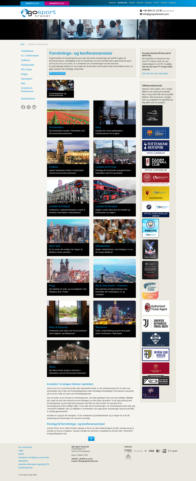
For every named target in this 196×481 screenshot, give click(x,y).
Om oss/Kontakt (25, 447)
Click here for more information (155, 73)
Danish (132, 3)
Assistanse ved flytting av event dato (33, 457)
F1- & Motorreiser (30, 55)
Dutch (156, 3)
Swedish (112, 3)
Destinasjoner (28, 98)
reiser (32, 3)
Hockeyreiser (27, 65)
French (164, 3)
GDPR (21, 454)
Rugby (24, 74)
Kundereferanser (25, 468)
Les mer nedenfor (57, 73)
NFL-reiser (26, 69)
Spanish (148, 3)
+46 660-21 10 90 (151, 10)
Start (22, 44)
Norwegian (122, 3)
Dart (23, 83)
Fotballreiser (27, 51)
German (172, 3)
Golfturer (25, 60)
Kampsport (26, 78)
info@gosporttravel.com (154, 14)
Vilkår (20, 451)
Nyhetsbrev (23, 461)
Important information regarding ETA (33, 464)
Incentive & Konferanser (27, 90)
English (140, 3)
